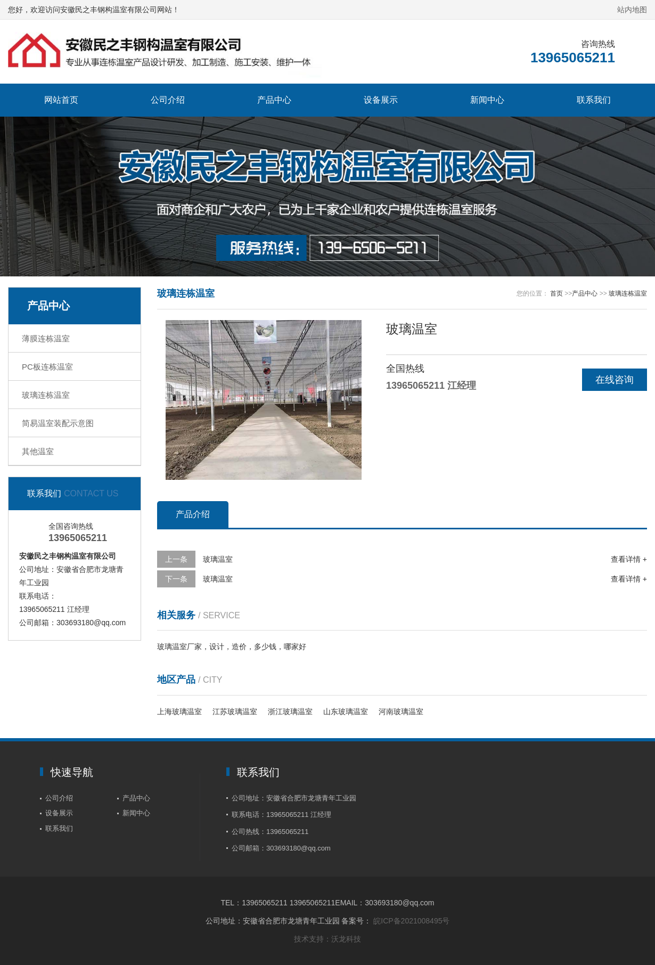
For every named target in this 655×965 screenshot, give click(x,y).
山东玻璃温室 (345, 711)
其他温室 (38, 451)
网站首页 (61, 99)
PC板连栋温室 (47, 366)
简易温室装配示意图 (58, 423)
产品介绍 (193, 514)
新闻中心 (487, 99)
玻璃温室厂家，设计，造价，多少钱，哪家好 (231, 646)
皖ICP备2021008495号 (411, 921)
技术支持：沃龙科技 (327, 939)
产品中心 (274, 99)
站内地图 (632, 9)
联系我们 (594, 99)
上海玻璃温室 (179, 711)
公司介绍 (168, 99)
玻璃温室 (218, 559)
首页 (556, 293)
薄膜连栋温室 (46, 338)
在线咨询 (614, 379)
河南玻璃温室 (401, 711)
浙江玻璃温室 (290, 711)
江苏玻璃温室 (234, 711)
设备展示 (381, 99)
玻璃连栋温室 (46, 394)
